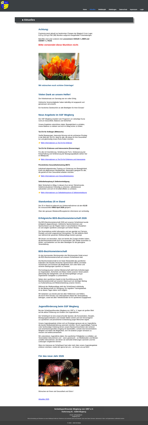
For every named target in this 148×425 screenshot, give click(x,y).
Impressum (133, 9)
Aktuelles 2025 (44, 399)
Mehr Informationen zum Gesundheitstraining (57, 176)
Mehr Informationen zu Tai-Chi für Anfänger (56, 143)
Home (85, 9)
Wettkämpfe (102, 9)
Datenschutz (123, 9)
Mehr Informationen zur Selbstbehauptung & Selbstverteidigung (64, 192)
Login (142, 9)
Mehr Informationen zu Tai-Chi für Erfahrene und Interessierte (63, 159)
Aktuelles (93, 9)
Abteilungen (112, 9)
